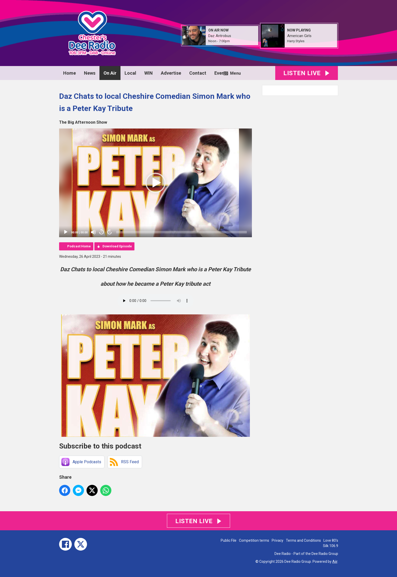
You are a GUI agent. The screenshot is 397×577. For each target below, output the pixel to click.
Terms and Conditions (303, 540)
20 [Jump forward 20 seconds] (110, 232)
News (89, 73)
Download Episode (117, 246)
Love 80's (330, 540)
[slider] (181, 232)
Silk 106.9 (330, 546)
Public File (228, 540)
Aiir (334, 561)
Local (130, 73)
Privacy (277, 540)
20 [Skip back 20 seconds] (101, 232)
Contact (197, 73)
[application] (155, 183)
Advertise (171, 73)
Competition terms (254, 540)
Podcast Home (79, 246)
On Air (109, 73)
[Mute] (93, 232)
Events (221, 73)
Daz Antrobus (219, 36)
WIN (148, 73)
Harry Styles (295, 41)
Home (69, 73)
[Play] (65, 232)
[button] (155, 183)
